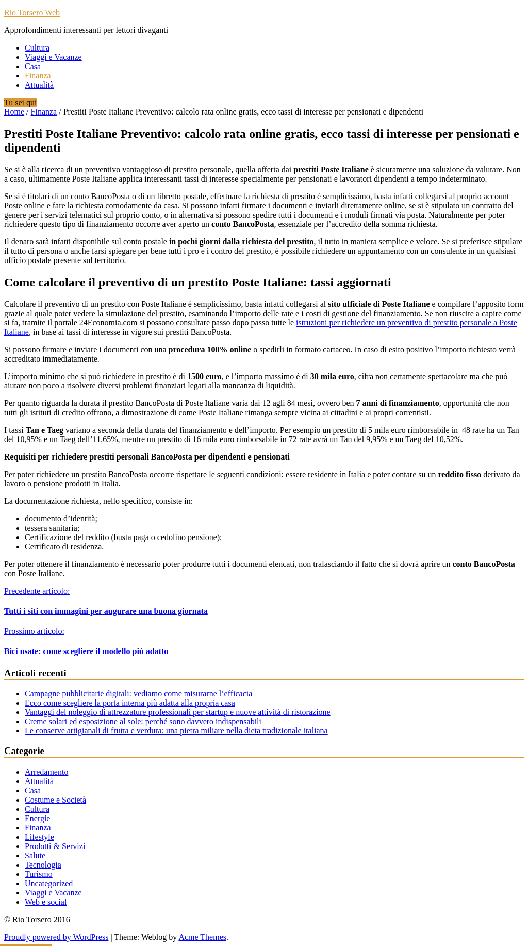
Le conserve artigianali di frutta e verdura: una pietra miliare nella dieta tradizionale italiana (176, 730)
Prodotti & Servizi (55, 846)
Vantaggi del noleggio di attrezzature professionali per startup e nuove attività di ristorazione (178, 712)
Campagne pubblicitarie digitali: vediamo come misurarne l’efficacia (138, 693)
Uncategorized (49, 883)
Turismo (39, 874)
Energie (37, 818)
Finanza (38, 75)
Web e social (46, 902)
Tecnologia (43, 864)
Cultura (37, 47)
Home (14, 111)
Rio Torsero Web (32, 12)
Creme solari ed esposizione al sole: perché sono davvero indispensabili (143, 721)
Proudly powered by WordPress (56, 937)
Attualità (39, 84)
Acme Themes (202, 937)
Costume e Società (55, 799)
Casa (33, 66)
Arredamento (46, 772)
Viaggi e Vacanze (53, 57)
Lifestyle (39, 837)
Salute (35, 855)
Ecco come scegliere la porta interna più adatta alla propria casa (130, 702)
